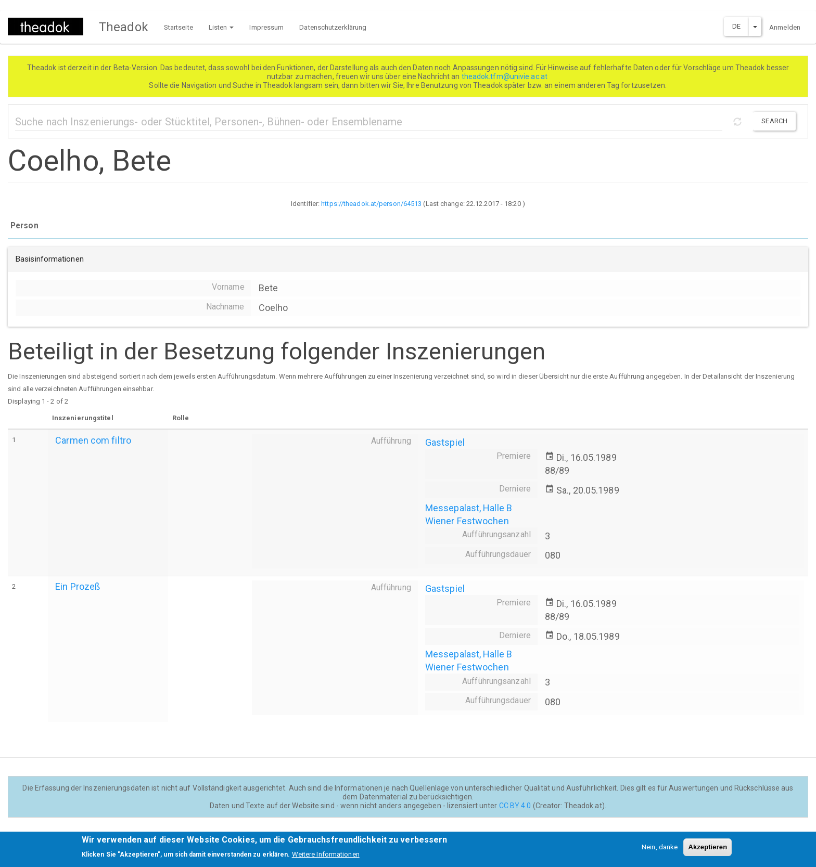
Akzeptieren (707, 850)
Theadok (123, 27)
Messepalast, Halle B (468, 507)
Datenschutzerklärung (332, 27)
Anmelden (784, 27)
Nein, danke (660, 850)
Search (774, 121)
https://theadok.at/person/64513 (371, 204)
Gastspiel (445, 442)
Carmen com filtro (93, 440)
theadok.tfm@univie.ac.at (506, 76)
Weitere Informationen (326, 858)
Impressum (266, 27)
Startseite (178, 27)
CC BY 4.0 (515, 805)
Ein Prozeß (77, 586)
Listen (221, 27)
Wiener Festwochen (467, 520)
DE (736, 26)
